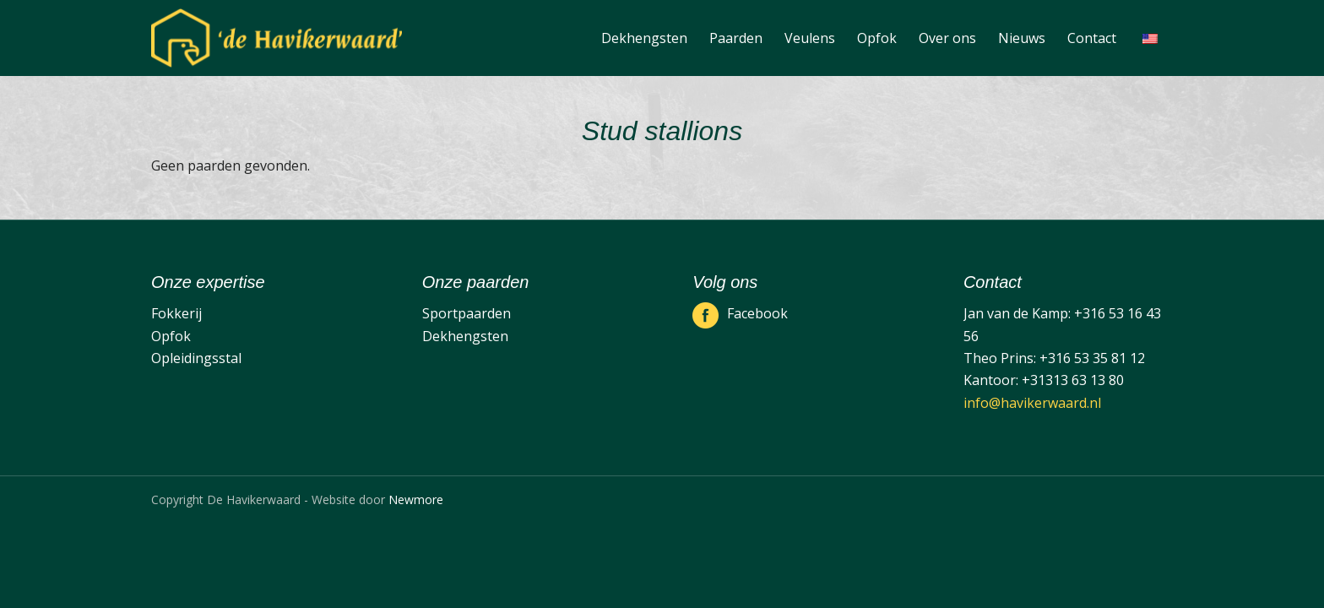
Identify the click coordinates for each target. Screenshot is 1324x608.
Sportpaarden (466, 313)
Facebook (757, 313)
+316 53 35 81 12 (1092, 358)
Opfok (171, 336)
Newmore (415, 499)
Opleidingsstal (196, 358)
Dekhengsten (465, 336)
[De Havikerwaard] (276, 38)
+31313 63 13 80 (1073, 380)
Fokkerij (176, 313)
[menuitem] (644, 38)
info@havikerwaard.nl (1032, 403)
